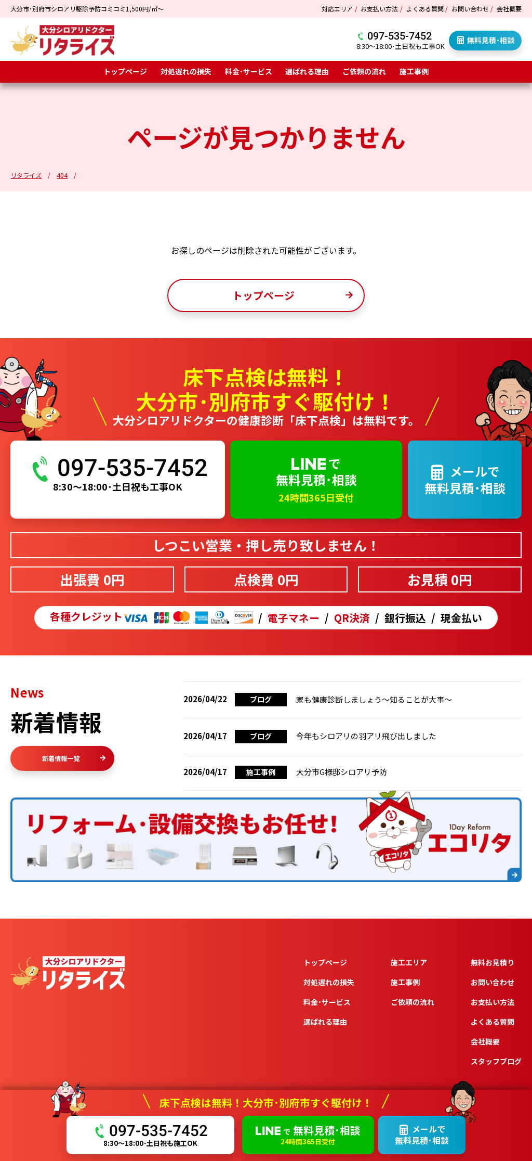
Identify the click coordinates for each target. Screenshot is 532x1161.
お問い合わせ (470, 8)
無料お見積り (492, 962)
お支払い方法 (379, 8)
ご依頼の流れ (364, 71)
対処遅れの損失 (186, 71)
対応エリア (337, 8)
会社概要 (509, 8)
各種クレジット (151, 617)
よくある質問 (425, 8)
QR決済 (352, 618)
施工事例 (414, 71)
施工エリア (409, 962)
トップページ (125, 71)
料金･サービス (248, 71)
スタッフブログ (496, 1061)
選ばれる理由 (307, 71)
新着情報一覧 (73, 758)
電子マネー (294, 618)
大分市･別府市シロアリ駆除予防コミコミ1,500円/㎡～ (87, 8)
